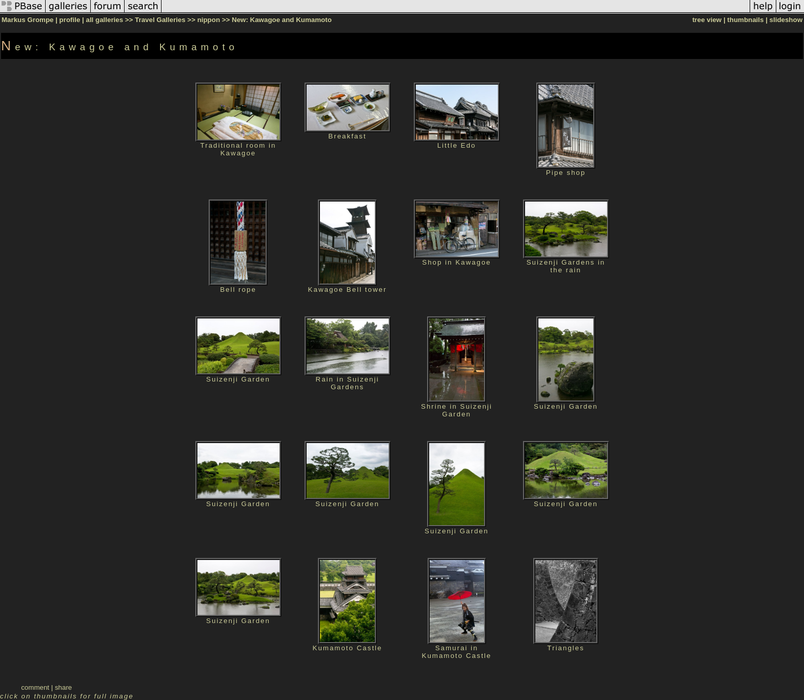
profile (70, 20)
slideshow (786, 20)
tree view (706, 20)
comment (35, 687)
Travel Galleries (160, 20)
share (63, 687)
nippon (208, 20)
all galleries (104, 20)
